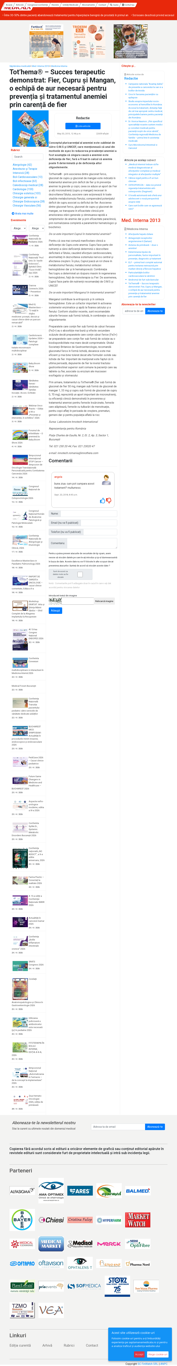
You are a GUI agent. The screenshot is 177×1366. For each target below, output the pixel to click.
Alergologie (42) (22, 164)
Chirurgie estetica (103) (27, 193)
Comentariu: (58, 543)
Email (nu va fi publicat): (65, 522)
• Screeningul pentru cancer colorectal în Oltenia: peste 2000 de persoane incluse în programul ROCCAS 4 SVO (68, 15)
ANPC (163, 1363)
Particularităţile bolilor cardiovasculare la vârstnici (141, 274)
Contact (133, 5)
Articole (51, 5)
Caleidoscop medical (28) (28, 185)
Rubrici (69, 1345)
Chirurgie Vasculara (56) (27, 205)
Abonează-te (155, 1126)
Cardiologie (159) (23, 189)
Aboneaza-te (155, 311)
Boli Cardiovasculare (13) (27, 177)
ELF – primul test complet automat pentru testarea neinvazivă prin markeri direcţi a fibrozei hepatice (145, 265)
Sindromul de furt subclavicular (143, 279)
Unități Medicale (101, 5)
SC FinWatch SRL (148, 1363)
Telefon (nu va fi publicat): (66, 532)
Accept (139, 1354)
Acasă (40, 5)
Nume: (54, 513)
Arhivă (47, 1345)
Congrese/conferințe (69, 5)
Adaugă (55, 610)
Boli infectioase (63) (25, 181)
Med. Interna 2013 (40, 66)
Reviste (86, 5)
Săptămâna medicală (20, 66)
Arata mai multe (22, 213)
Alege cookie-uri (157, 1354)
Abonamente (119, 5)
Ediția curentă (20, 1345)
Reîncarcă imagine (104, 601)
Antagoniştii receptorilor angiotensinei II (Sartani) (140, 240)
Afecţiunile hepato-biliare (140, 234)
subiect (151, 160)
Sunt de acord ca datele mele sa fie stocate (71, 574)
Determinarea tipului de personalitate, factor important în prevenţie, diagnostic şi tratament (144, 255)
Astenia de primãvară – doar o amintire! (143, 247)
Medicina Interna (59, 66)
